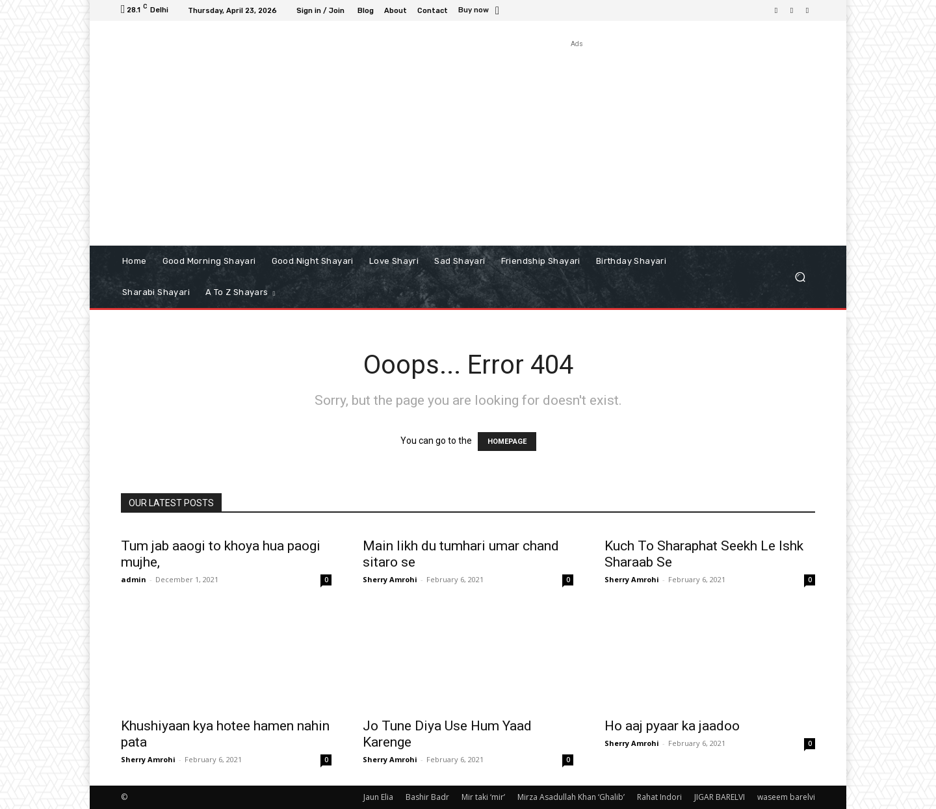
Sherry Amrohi (390, 579)
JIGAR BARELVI (719, 797)
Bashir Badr (427, 797)
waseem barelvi (786, 797)
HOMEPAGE (507, 441)
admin (133, 579)
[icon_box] (480, 11)
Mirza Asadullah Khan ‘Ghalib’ (571, 797)
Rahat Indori (659, 797)
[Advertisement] (577, 142)
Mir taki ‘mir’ (483, 797)
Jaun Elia (378, 797)
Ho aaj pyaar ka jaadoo (672, 726)
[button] (800, 277)
